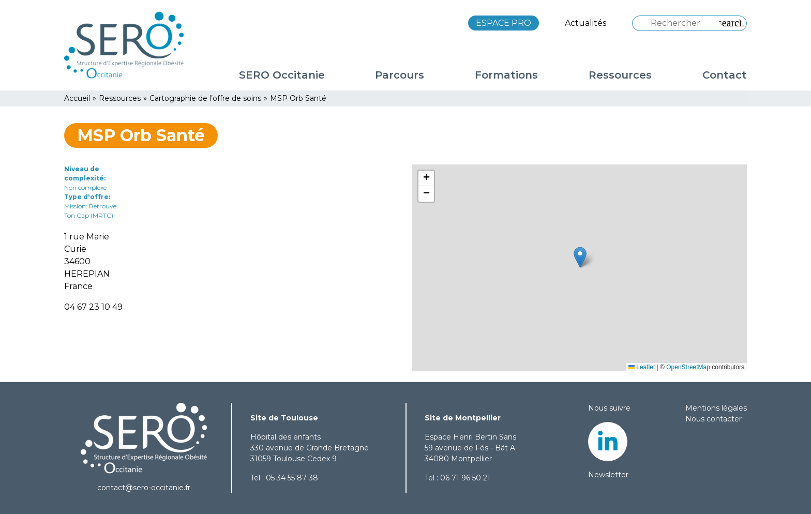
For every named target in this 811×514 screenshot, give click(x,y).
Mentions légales (716, 408)
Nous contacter (713, 419)
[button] (580, 257)
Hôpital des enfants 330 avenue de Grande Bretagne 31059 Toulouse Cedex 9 (309, 447)
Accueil (77, 98)
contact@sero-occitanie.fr (143, 487)
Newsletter (608, 474)
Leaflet (641, 367)
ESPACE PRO (503, 23)
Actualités (585, 23)
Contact (724, 75)
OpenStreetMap (688, 367)
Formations (506, 75)
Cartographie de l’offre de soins (205, 98)
